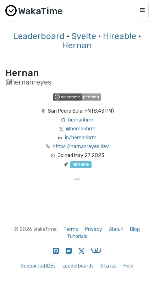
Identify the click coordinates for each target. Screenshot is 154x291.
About (116, 229)
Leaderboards (78, 266)
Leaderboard (39, 36)
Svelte (83, 36)
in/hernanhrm (81, 138)
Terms (71, 229)
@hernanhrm (80, 129)
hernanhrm (80, 120)
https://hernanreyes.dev (81, 147)
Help (128, 266)
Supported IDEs (38, 266)
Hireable (119, 36)
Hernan (77, 45)
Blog (135, 229)
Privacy (93, 229)
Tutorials (77, 236)
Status (108, 266)
